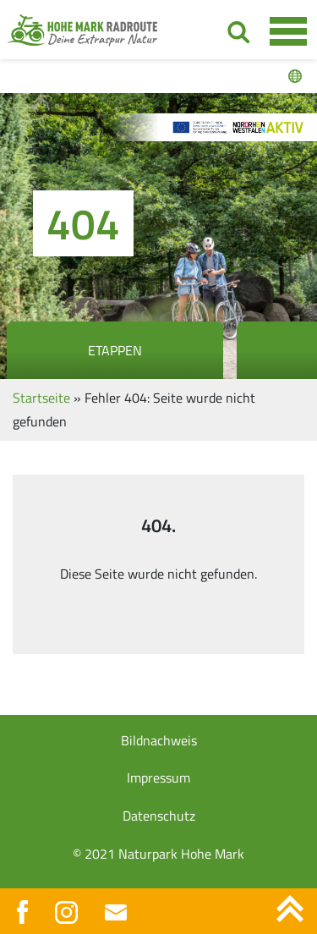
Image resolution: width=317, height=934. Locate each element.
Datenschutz (159, 815)
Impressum (158, 777)
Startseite (41, 397)
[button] (30, 903)
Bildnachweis (159, 740)
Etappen (115, 350)
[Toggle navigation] (288, 30)
